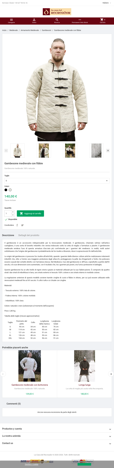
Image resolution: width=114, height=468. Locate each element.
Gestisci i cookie (31, 464)
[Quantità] (7, 213)
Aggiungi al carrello (30, 213)
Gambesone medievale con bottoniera (30, 385)
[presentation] (6, 150)
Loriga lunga (84, 385)
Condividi (17, 225)
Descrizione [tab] (8, 235)
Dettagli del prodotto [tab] (28, 235)
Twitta (22, 225)
